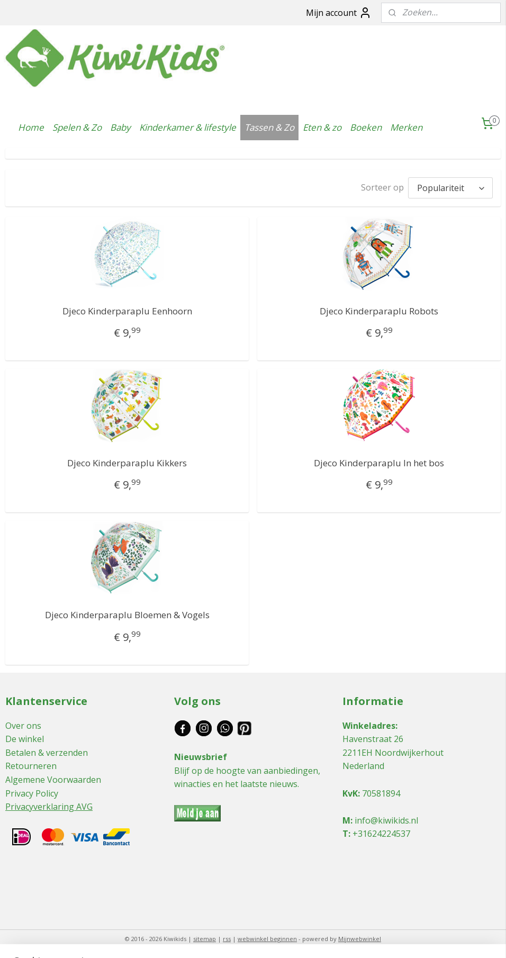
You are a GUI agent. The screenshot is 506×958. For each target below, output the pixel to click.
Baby (120, 127)
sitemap (204, 939)
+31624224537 (381, 833)
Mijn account (339, 12)
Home (31, 127)
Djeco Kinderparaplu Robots (379, 311)
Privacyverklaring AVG (49, 806)
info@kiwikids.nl (386, 820)
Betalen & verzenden (46, 752)
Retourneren (31, 766)
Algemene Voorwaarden (53, 779)
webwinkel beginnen (267, 939)
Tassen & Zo (269, 127)
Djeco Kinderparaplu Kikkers (127, 463)
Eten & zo (322, 127)
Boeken (366, 127)
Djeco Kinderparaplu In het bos (379, 463)
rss (227, 939)
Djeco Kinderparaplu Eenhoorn (127, 311)
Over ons (23, 725)
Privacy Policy (31, 793)
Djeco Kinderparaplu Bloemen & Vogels (127, 615)
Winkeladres (368, 725)
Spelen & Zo (77, 127)
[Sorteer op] (450, 188)
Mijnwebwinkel (359, 939)
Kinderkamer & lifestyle (187, 127)
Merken (406, 127)
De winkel (24, 739)
